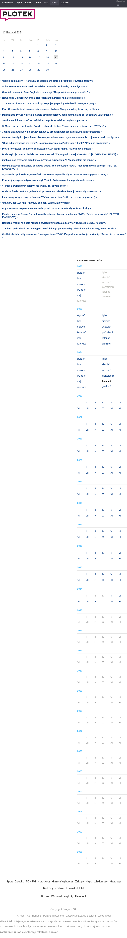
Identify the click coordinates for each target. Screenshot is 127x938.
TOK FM (31, 881)
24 (56, 63)
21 (30, 63)
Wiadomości (7, 2)
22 (38, 63)
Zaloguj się (121, 1)
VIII (87, 408)
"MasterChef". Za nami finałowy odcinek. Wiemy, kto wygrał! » (36, 202)
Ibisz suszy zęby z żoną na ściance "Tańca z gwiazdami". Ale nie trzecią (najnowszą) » (49, 197)
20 (21, 63)
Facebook (81, 896)
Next (46, 2)
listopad (106, 338)
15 (38, 57)
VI (120, 402)
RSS (28, 915)
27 (21, 69)
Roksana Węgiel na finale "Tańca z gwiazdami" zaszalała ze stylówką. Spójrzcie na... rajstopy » (54, 223)
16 (47, 57)
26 (12, 69)
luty (79, 278)
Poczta (45, 896)
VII (78, 408)
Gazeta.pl (115, 881)
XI (112, 408)
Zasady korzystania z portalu (81, 915)
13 (21, 57)
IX (95, 408)
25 (4, 69)
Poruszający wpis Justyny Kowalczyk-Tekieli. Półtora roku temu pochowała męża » (48, 180)
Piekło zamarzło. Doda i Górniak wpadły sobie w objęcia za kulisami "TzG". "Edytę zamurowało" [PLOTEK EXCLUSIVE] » (60, 216)
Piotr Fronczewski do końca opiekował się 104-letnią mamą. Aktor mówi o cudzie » (47, 148)
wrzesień (106, 326)
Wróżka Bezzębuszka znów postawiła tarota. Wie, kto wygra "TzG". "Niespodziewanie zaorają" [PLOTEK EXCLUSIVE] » (59, 167)
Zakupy (79, 881)
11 (4, 57)
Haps (89, 881)
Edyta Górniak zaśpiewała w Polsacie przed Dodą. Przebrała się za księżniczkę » (46, 208)
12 (12, 57)
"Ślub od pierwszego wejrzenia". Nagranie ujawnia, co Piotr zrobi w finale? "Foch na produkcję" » (56, 143)
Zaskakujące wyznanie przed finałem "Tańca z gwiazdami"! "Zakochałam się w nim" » (49, 160)
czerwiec (81, 343)
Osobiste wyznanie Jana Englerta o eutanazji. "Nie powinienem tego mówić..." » (46, 92)
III (95, 402)
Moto (38, 2)
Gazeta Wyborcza (62, 881)
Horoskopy (44, 881)
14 (30, 57)
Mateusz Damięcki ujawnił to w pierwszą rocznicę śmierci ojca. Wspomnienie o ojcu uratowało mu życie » (60, 137)
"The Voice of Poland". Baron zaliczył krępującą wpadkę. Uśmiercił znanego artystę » (49, 103)
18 (4, 63)
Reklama (36, 915)
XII (120, 408)
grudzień (106, 343)
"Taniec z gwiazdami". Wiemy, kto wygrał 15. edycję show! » (35, 185)
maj (79, 295)
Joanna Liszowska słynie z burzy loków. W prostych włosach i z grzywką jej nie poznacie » (52, 131)
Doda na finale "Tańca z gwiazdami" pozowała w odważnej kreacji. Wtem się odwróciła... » (51, 191)
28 (30, 69)
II (86, 402)
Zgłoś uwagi (104, 915)
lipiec (104, 315)
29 (38, 69)
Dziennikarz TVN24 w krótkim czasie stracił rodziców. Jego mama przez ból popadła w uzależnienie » (57, 114)
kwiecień (81, 289)
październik (108, 332)
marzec (81, 284)
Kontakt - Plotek (75, 888)
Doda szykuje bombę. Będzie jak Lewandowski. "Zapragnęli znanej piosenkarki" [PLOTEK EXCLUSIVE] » (60, 154)
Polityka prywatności (53, 915)
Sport (19, 2)
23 (47, 63)
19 (12, 63)
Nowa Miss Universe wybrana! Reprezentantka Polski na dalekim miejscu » (43, 97)
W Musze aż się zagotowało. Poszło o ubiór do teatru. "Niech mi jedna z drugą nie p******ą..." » (54, 126)
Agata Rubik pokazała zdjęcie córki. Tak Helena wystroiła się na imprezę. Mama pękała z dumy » (55, 174)
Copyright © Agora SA (64, 909)
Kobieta (29, 2)
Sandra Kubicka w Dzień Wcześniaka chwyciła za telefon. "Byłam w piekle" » (44, 120)
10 (56, 51)
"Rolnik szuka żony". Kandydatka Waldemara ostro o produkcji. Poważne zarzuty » (48, 81)
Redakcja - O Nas (53, 888)
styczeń (81, 272)
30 (47, 69)
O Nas (20, 915)
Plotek (55, 2)
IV (103, 402)
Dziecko (64, 2)
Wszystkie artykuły (62, 896)
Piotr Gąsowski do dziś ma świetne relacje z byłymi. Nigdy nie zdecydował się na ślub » (50, 109)
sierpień (106, 321)
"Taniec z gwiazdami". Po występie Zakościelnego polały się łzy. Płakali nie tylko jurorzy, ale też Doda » (59, 228)
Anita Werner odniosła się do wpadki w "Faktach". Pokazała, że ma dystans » (44, 86)
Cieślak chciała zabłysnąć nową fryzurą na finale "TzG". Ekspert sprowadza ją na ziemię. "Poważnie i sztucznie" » (64, 236)
